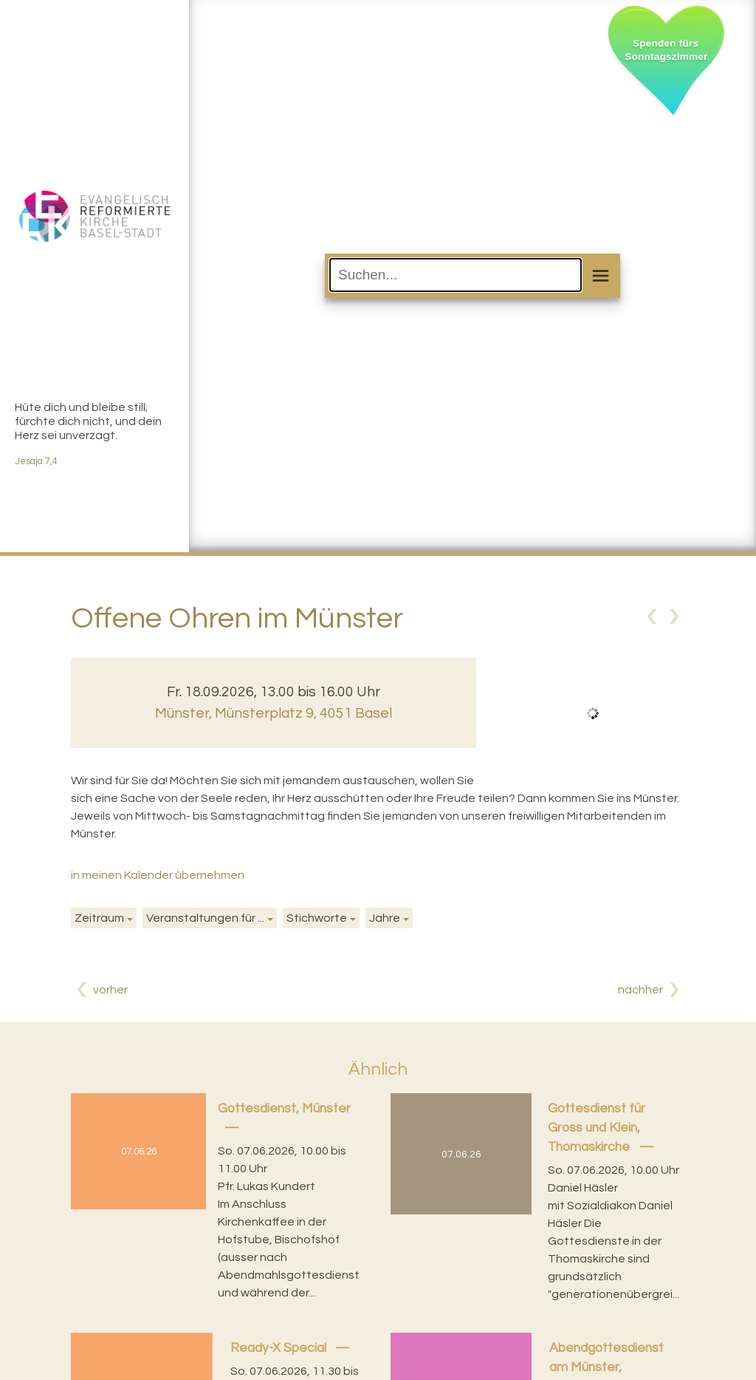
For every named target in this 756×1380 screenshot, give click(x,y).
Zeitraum (99, 918)
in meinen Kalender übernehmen (157, 875)
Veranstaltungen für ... (205, 918)
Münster (273, 713)
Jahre (384, 918)
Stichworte (316, 918)
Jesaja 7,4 (36, 461)
